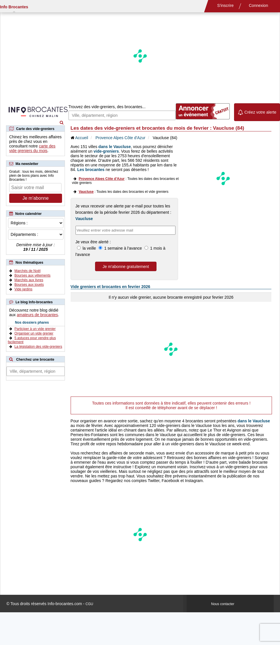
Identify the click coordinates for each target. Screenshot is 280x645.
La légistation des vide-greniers (38, 347)
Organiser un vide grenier (33, 333)
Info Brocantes (14, 7)
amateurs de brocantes (37, 314)
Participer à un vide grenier (34, 329)
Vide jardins (23, 289)
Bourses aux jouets (29, 285)
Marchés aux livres (28, 280)
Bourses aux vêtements (32, 275)
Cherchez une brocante (35, 360)
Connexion (258, 5)
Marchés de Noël (27, 271)
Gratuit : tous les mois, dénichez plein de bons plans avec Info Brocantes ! (33, 176)
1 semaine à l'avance (123, 248)
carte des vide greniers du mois (32, 148)
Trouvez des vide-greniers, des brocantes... (107, 106)
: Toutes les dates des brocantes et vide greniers (124, 192)
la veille (89, 248)
